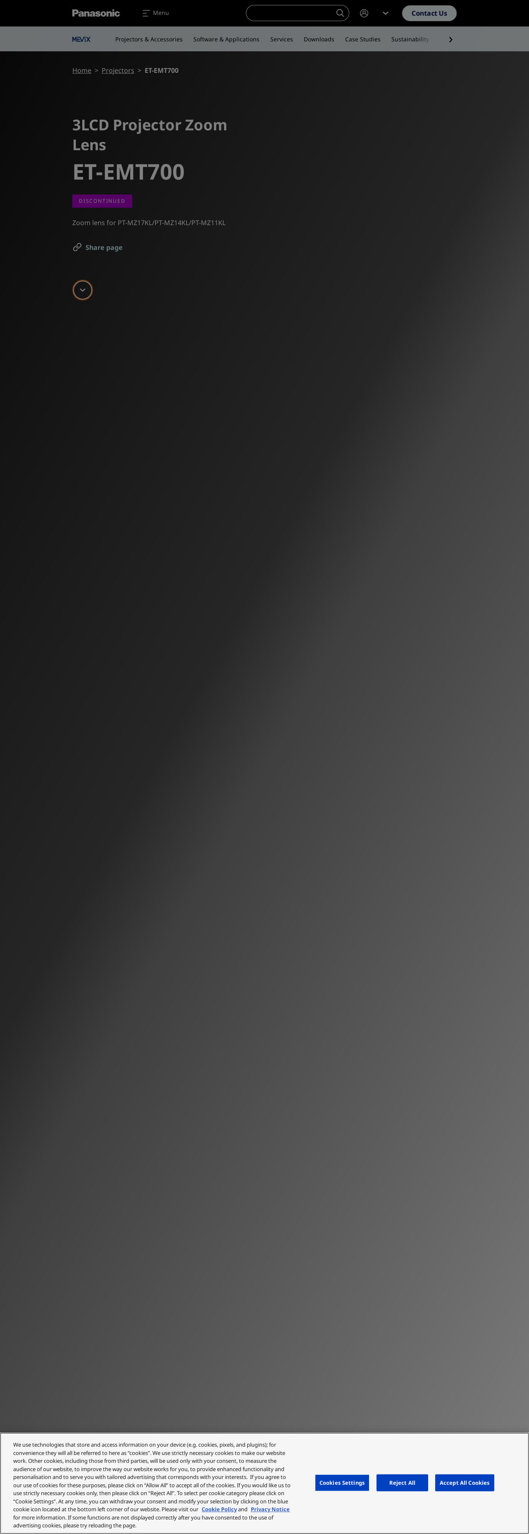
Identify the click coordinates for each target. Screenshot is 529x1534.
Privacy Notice (270, 1509)
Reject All (402, 1482)
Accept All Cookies (465, 1482)
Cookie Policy (219, 1509)
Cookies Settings (342, 1482)
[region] (264, 1483)
